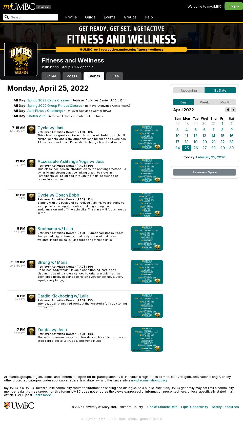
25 (187, 148)
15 (222, 136)
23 (231, 142)
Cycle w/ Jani (50, 127)
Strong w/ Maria (52, 262)
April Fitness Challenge (45, 111)
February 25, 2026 (210, 157)
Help (149, 17)
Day (183, 102)
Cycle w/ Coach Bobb (58, 195)
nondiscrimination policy (149, 380)
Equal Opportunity (194, 407)
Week (204, 102)
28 (187, 123)
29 (195, 123)
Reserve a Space (205, 172)
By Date (220, 90)
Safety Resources (225, 407)
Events (110, 17)
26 (195, 148)
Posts (72, 76)
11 (186, 136)
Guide (90, 17)
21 (213, 142)
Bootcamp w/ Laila (55, 228)
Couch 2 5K (36, 116)
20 (204, 142)
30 (204, 123)
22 (222, 142)
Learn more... (43, 395)
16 (231, 136)
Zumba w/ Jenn (52, 329)
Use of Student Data (162, 407)
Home (51, 76)
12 (195, 136)
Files (114, 76)
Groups (130, 17)
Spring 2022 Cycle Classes (48, 100)
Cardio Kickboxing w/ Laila (63, 295)
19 (195, 142)
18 (187, 142)
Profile (71, 17)
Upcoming (189, 90)
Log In (234, 6)
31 (213, 123)
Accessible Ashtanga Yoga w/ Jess (70, 161)
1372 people (83, 67)
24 (177, 148)
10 (177, 136)
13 (204, 136)
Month (225, 102)
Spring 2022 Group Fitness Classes (55, 105)
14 (213, 136)
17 (177, 142)
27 (177, 123)
